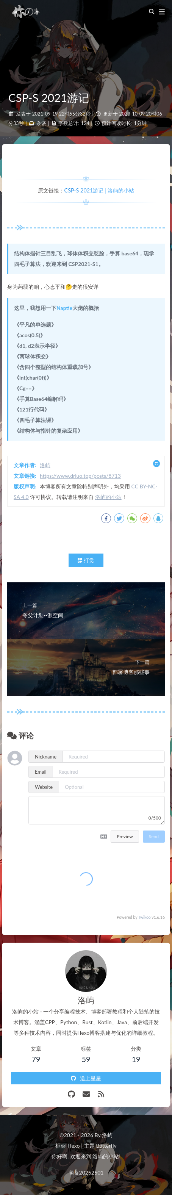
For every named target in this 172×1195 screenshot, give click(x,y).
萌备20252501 (86, 1172)
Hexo (73, 1145)
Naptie (64, 308)
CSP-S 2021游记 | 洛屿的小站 (99, 190)
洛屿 (45, 465)
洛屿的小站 (108, 497)
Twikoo (144, 917)
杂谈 (41, 123)
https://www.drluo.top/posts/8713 (80, 475)
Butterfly (106, 1145)
